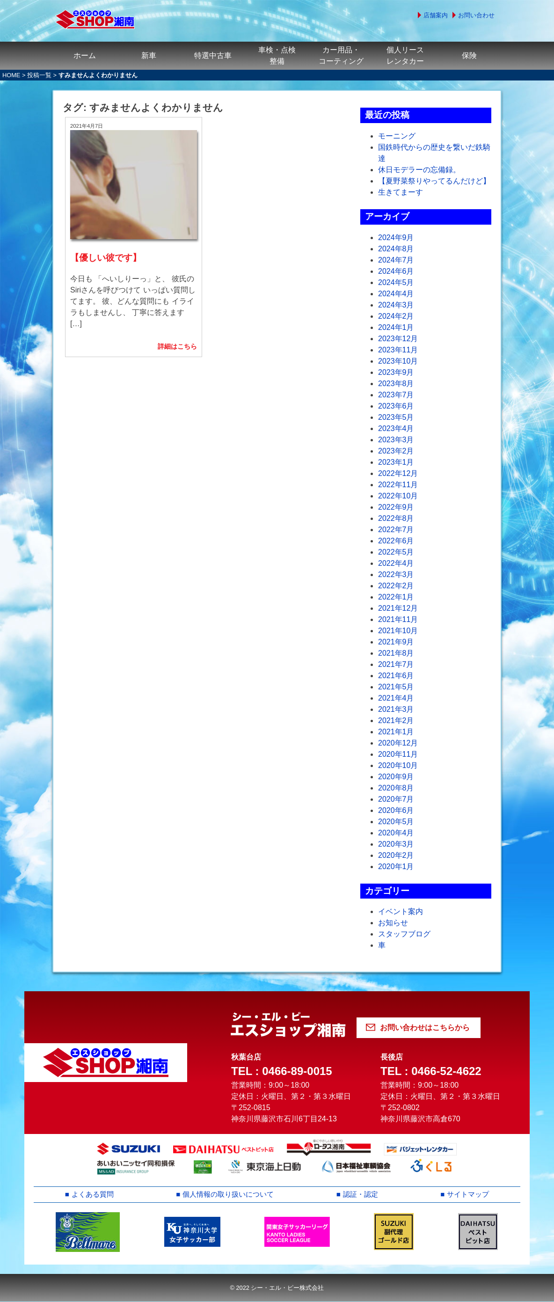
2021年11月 (398, 619)
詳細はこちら (177, 333)
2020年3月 (396, 844)
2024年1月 (396, 327)
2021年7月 (396, 664)
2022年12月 (398, 473)
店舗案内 (435, 15)
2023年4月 (396, 428)
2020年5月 (396, 822)
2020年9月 (396, 777)
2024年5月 (396, 282)
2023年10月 (398, 361)
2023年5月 (396, 417)
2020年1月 (396, 866)
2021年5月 (396, 687)
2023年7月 (396, 395)
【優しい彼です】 (105, 244)
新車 (148, 55)
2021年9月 (396, 642)
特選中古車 (213, 55)
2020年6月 (396, 810)
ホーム (84, 55)
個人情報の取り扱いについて (228, 1195)
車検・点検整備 (277, 55)
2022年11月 (398, 485)
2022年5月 (396, 552)
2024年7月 (396, 260)
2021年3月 (396, 709)
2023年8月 (396, 384)
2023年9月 (396, 372)
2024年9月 (396, 237)
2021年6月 (396, 676)
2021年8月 (396, 653)
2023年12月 (398, 339)
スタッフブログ (404, 934)
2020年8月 (396, 788)
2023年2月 (396, 451)
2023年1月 (396, 462)
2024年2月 (396, 316)
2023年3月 (396, 440)
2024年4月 (396, 294)
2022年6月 (396, 541)
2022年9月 (396, 507)
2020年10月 (398, 765)
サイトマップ (468, 1195)
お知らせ (393, 923)
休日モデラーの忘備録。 (419, 170)
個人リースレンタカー (405, 55)
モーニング (397, 136)
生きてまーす (400, 192)
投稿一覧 (39, 75)
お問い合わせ (476, 15)
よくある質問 (92, 1195)
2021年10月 (398, 631)
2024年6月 (396, 271)
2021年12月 (398, 608)
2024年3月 (396, 305)
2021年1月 (396, 732)
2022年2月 (396, 586)
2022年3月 (396, 574)
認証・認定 (361, 1195)
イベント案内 (400, 911)
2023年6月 (396, 406)
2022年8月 (396, 518)
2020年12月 (398, 743)
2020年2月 (396, 855)
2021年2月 (396, 720)
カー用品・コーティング (341, 55)
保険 (469, 55)
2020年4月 (396, 833)
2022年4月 (396, 563)
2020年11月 (398, 754)
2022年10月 (398, 496)
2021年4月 (396, 698)
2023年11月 (398, 350)
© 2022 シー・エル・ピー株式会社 (277, 1288)
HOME (11, 75)
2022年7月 (396, 530)
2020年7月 (396, 799)
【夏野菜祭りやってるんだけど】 (434, 181)
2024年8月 (396, 249)
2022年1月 (396, 597)
